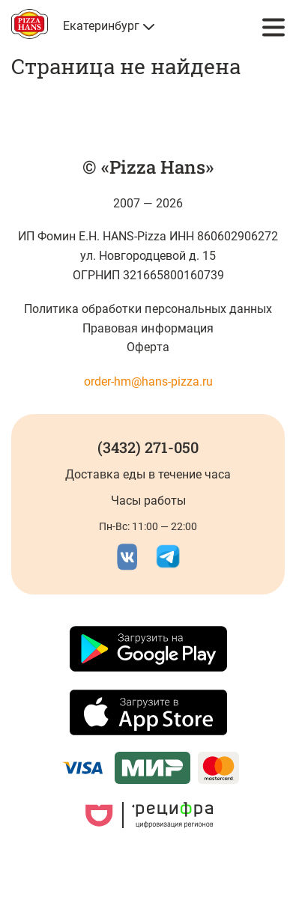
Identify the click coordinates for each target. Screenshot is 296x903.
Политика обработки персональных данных (148, 309)
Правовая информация (147, 328)
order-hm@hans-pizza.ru (148, 381)
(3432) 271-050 (148, 447)
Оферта (148, 347)
